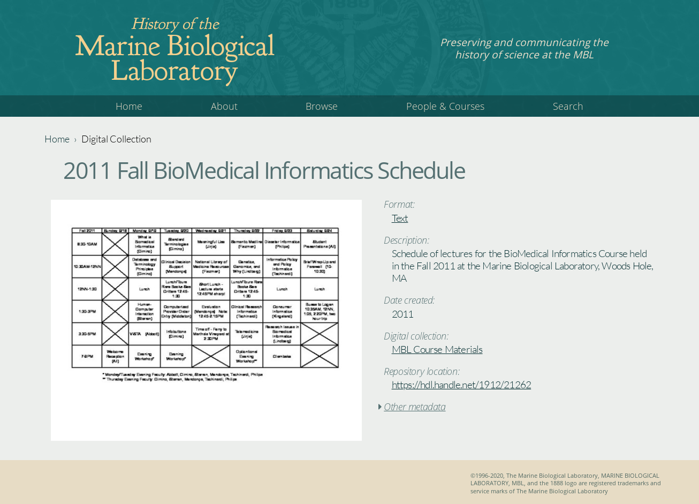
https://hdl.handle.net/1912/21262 (461, 384)
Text (400, 218)
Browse (322, 106)
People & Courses (445, 106)
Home (129, 106)
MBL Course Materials (437, 349)
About (224, 106)
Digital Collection (116, 139)
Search (568, 106)
